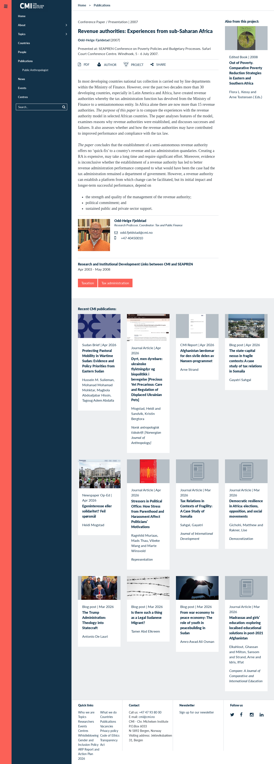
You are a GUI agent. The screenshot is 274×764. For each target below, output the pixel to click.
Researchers (86, 721)
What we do (108, 712)
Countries (24, 43)
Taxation (87, 282)
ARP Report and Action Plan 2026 (88, 754)
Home (21, 16)
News (21, 79)
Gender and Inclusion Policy (88, 742)
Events (22, 88)
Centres (23, 97)
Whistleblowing (88, 735)
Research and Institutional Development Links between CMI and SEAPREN (135, 264)
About (21, 25)
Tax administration (115, 282)
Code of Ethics (109, 735)
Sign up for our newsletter (196, 712)
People (22, 52)
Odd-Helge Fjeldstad (94, 39)
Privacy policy (109, 730)
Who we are (86, 712)
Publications (25, 61)
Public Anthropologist (35, 70)
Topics (21, 34)
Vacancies (106, 726)
